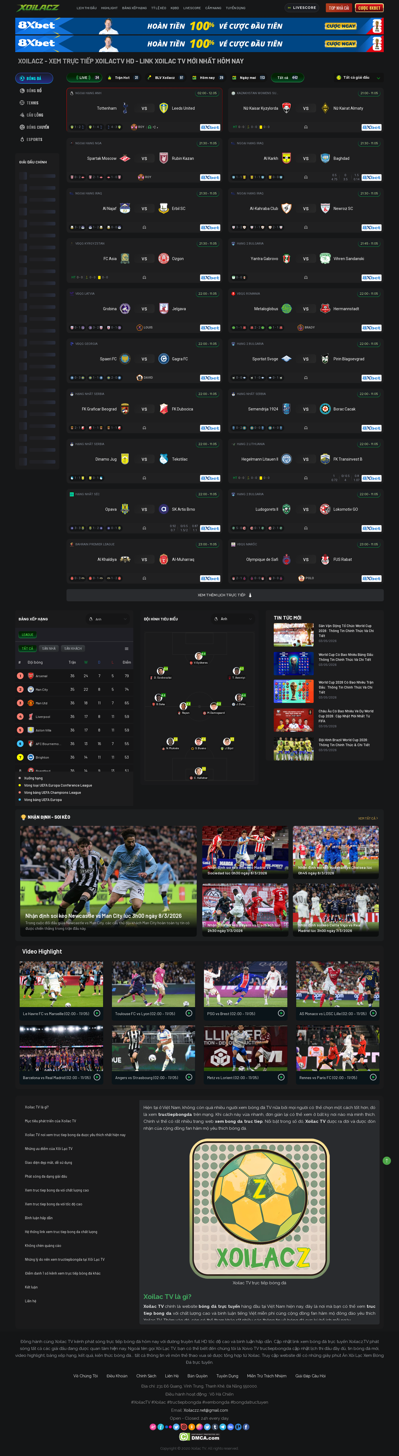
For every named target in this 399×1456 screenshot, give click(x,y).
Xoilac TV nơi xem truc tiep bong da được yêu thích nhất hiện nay (75, 1135)
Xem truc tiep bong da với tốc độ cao (53, 1204)
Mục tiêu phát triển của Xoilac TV (50, 1121)
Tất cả (287, 77)
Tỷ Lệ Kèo (158, 8)
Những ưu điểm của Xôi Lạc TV (49, 1148)
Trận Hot (123, 77)
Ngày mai (248, 77)
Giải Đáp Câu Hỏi (310, 1376)
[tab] (34, 78)
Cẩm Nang (213, 8)
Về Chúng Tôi (85, 1376)
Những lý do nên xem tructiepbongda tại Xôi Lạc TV (65, 1259)
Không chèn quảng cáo (43, 1245)
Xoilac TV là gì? (37, 1107)
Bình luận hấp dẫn (39, 1218)
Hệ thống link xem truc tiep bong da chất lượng (61, 1231)
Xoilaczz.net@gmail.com (206, 1410)
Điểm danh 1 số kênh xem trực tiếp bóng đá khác (63, 1273)
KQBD (175, 8)
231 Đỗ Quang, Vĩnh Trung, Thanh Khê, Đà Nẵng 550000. (207, 1386)
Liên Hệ (172, 1376)
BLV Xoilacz (166, 77)
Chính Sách (146, 1376)
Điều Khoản (117, 1376)
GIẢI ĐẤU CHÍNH (33, 162)
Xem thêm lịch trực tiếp (225, 595)
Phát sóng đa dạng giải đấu (46, 1176)
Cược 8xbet (369, 8)
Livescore (192, 8)
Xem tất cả (368, 818)
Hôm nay (208, 77)
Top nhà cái (339, 8)
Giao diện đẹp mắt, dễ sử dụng (48, 1162)
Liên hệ (30, 1301)
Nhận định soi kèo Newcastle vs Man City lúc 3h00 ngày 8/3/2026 (103, 915)
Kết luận (31, 1287)
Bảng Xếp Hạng (134, 8)
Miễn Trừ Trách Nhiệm (267, 1376)
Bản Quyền (198, 1376)
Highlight (109, 8)
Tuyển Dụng (235, 8)
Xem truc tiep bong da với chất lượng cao (57, 1190)
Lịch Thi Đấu (87, 8)
